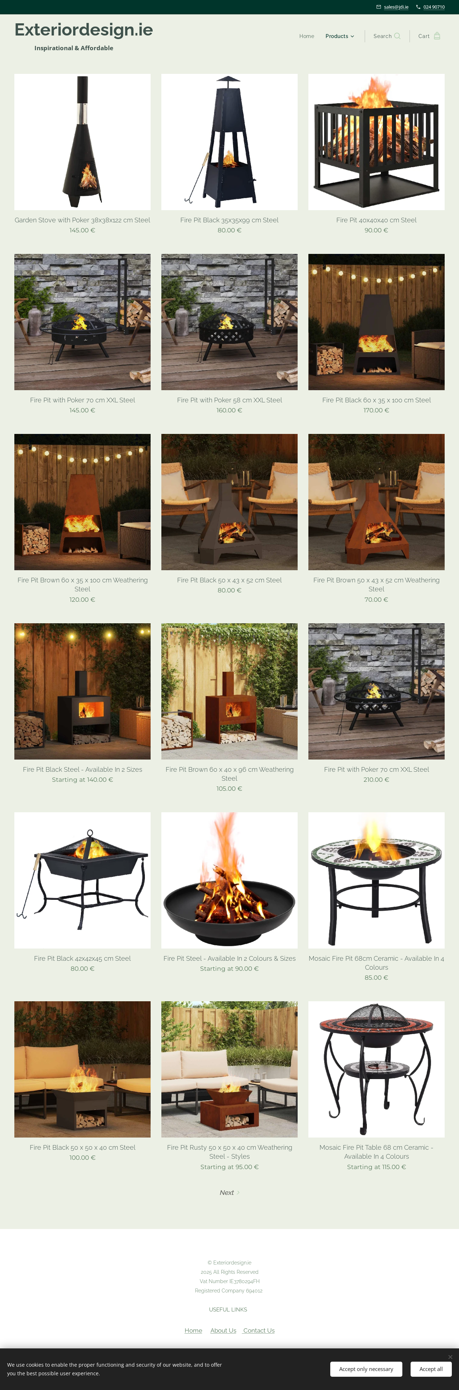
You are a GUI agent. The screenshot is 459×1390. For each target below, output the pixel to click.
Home (193, 1330)
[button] (387, 36)
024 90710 (434, 7)
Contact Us (258, 1330)
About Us (223, 1330)
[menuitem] (308, 36)
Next (227, 1192)
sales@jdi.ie (396, 7)
